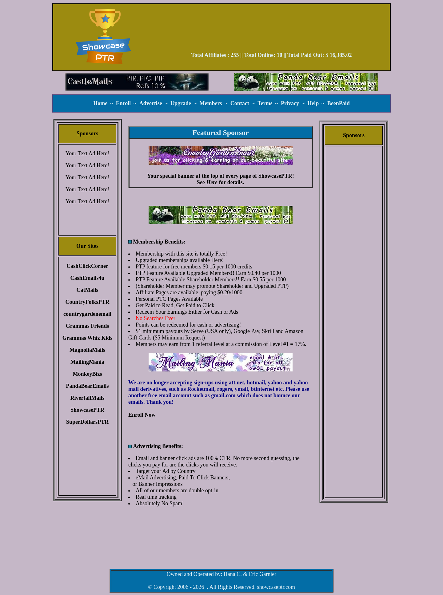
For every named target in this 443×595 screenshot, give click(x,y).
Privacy (290, 103)
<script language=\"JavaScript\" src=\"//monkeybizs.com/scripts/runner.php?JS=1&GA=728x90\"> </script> (272, 30)
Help (313, 103)
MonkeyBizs (87, 374)
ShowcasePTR (87, 410)
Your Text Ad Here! (87, 153)
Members (210, 103)
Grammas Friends (87, 326)
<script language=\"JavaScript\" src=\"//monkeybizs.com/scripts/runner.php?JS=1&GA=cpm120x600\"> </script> (353, 244)
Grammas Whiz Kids (87, 338)
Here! (217, 260)
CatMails (87, 290)
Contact (239, 103)
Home (100, 103)
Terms (264, 103)
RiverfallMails (87, 398)
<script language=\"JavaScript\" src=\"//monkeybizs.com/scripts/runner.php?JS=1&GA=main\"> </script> (221, 215)
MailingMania (87, 362)
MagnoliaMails (87, 350)
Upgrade (180, 103)
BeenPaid (338, 103)
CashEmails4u (87, 278)
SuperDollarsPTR (87, 422)
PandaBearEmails (87, 386)
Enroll (123, 103)
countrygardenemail (87, 314)
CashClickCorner (87, 266)
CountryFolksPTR (87, 302)
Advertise (150, 103)
